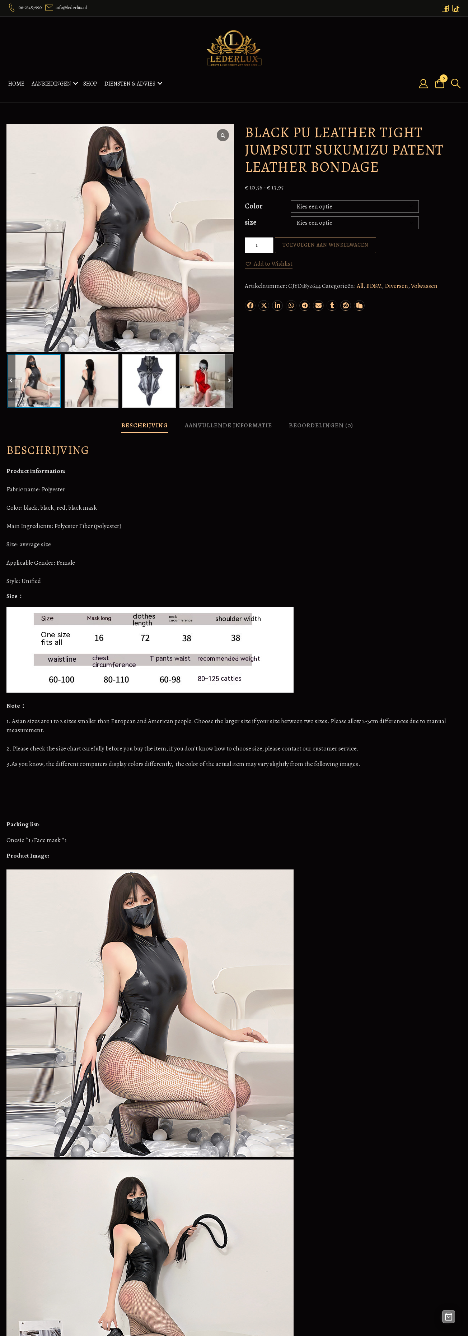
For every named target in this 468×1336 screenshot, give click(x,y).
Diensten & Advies (129, 81)
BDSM (374, 281)
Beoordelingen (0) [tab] (321, 420)
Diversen (396, 281)
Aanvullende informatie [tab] (228, 420)
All (360, 281)
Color (254, 201)
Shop (90, 81)
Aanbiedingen (51, 81)
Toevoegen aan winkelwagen (325, 239)
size (251, 217)
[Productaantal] (259, 240)
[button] (268, 258)
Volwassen (424, 281)
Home (16, 81)
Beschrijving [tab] (144, 420)
